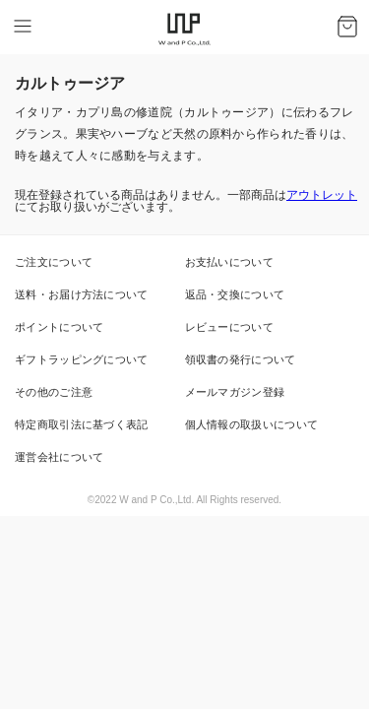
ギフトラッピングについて (82, 359)
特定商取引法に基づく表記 (82, 424)
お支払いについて (229, 262)
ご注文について (53, 262)
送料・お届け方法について (82, 294)
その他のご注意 (53, 392)
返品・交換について (235, 294)
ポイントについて (59, 327)
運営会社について (59, 457)
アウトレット (321, 195)
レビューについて (229, 327)
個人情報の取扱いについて (252, 424)
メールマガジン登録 (235, 392)
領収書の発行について (240, 359)
